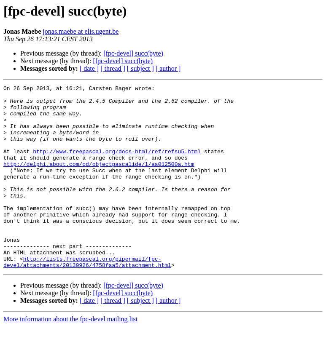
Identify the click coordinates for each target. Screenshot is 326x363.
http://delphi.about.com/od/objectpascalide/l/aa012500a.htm (98, 180)
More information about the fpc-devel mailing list (70, 355)
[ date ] (89, 68)
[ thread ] (112, 68)
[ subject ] (140, 68)
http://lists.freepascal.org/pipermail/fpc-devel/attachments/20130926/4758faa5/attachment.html (87, 297)
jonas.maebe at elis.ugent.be (81, 31)
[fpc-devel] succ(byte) (133, 53)
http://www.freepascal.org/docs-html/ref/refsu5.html (117, 165)
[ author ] (168, 68)
